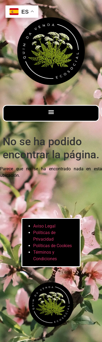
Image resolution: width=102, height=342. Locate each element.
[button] (51, 111)
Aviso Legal (44, 226)
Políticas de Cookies (52, 245)
